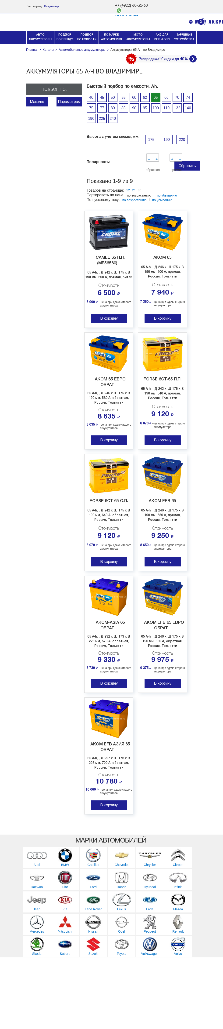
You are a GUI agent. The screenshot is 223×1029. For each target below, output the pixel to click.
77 (102, 108)
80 (113, 108)
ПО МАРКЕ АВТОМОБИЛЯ (111, 37)
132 (177, 108)
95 (145, 108)
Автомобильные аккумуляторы (82, 49)
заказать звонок (127, 15)
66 (166, 97)
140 (188, 108)
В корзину (109, 318)
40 (91, 97)
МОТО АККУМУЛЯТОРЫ (138, 37)
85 (123, 108)
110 (166, 108)
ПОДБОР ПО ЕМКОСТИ (86, 37)
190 (91, 118)
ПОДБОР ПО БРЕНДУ (65, 37)
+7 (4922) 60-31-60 (131, 5)
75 (91, 108)
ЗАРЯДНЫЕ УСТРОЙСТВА (184, 37)
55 (123, 97)
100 (155, 108)
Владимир (51, 6)
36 (139, 190)
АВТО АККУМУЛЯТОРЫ (40, 37)
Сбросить (187, 166)
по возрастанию (134, 200)
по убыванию (167, 195)
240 (113, 118)
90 (134, 108)
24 (134, 190)
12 (128, 190)
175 (151, 140)
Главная (32, 49)
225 (102, 118)
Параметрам (69, 102)
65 (156, 97)
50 (113, 97)
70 (177, 97)
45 (102, 97)
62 (145, 97)
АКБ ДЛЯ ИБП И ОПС (162, 37)
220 (182, 140)
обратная (152, 170)
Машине (37, 102)
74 (188, 97)
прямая (176, 170)
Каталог (49, 49)
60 (134, 97)
